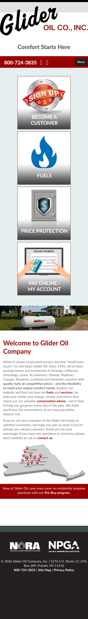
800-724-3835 (20, 62)
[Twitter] (47, 63)
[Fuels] (44, 158)
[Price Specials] (44, 213)
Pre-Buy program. (57, 492)
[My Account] (44, 268)
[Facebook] (41, 63)
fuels (50, 392)
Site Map (44, 570)
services (66, 392)
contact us (44, 438)
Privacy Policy (64, 570)
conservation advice (51, 401)
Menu (81, 62)
